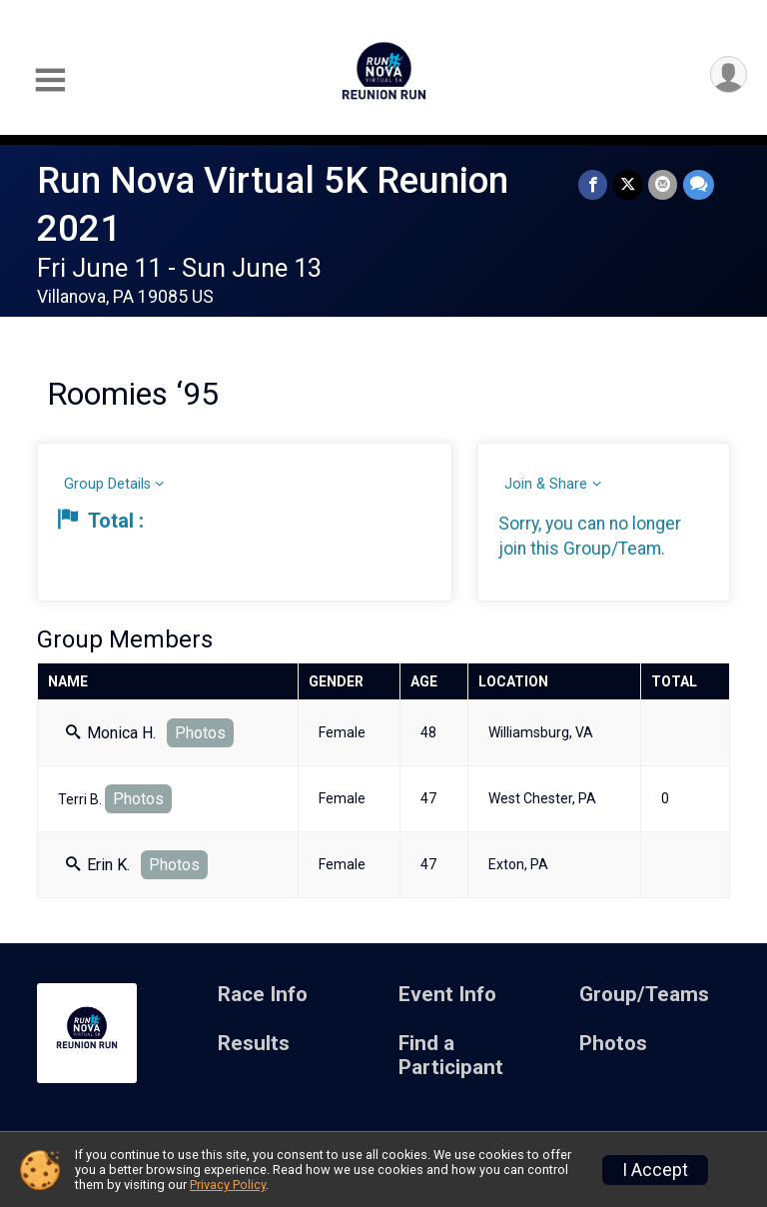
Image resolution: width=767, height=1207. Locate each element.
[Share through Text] (698, 184)
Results (254, 1043)
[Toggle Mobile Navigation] (50, 80)
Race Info (263, 994)
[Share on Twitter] (627, 184)
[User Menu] (728, 74)
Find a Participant (450, 1055)
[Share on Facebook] (592, 184)
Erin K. (98, 864)
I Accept (655, 1170)
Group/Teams (644, 994)
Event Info (447, 994)
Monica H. (111, 732)
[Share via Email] (662, 184)
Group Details (107, 484)
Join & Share (545, 484)
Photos (200, 732)
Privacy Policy (228, 1184)
